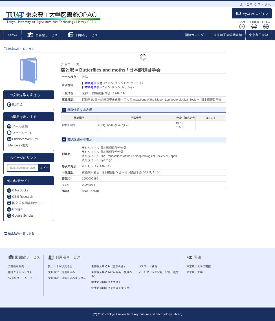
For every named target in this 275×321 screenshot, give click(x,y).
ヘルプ (242, 25)
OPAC (12, 35)
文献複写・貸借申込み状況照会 (67, 278)
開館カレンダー (196, 35)
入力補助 (254, 25)
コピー (44, 168)
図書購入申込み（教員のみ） (108, 266)
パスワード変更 (147, 266)
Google (14, 209)
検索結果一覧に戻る (19, 49)
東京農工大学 (258, 35)
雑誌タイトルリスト (20, 272)
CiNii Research (20, 196)
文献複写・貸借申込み (61, 272)
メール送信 (17, 126)
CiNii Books (17, 190)
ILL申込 (15, 104)
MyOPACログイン (251, 14)
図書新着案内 (16, 266)
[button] (42, 35)
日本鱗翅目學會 (92, 83)
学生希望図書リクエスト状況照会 (111, 288)
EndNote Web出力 (22, 139)
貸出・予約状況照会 (60, 266)
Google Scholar (20, 215)
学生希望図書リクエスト (106, 282)
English (266, 25)
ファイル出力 (19, 132)
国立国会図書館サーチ (25, 203)
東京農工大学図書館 (228, 35)
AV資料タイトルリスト (21, 278)
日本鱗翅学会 (90, 87)
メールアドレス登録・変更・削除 (158, 272)
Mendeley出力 (18, 145)
